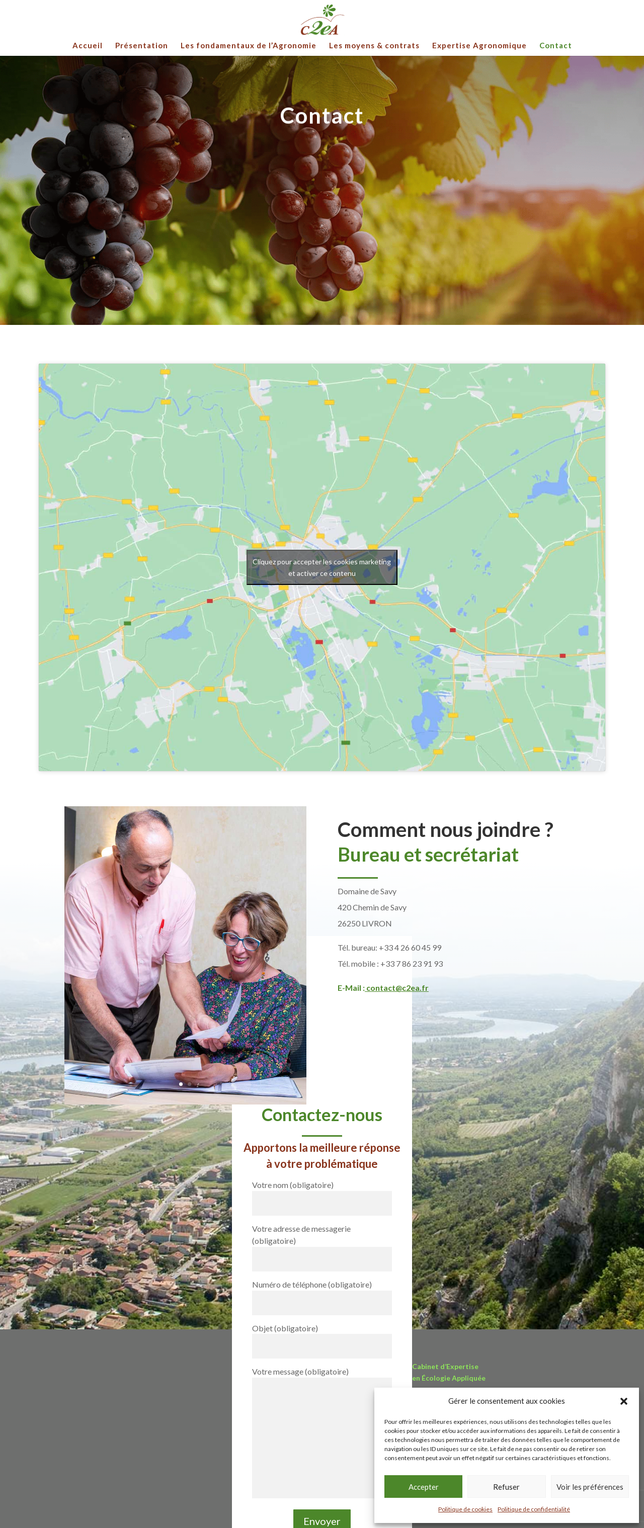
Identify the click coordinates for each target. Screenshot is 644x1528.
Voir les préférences (589, 1486)
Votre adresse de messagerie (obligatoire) (322, 1243)
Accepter (424, 1486)
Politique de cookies (465, 1509)
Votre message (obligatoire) (322, 1433)
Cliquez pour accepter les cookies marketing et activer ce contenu (322, 567)
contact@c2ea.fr (397, 987)
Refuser (506, 1486)
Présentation (141, 46)
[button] (624, 1401)
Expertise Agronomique (479, 46)
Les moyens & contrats (374, 46)
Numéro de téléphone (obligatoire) (322, 1293)
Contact (555, 46)
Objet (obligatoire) (322, 1337)
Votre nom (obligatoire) (322, 1194)
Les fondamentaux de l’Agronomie (248, 46)
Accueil (87, 46)
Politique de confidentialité (534, 1509)
